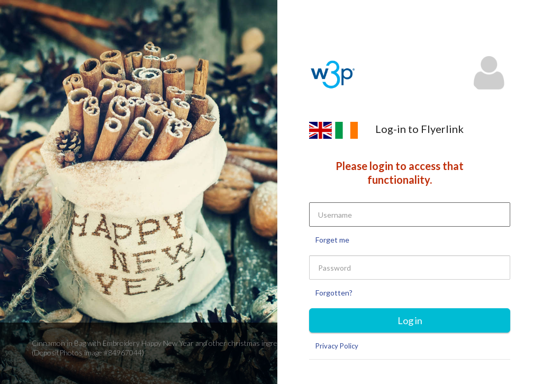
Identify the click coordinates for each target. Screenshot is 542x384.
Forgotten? (334, 292)
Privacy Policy (336, 346)
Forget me (332, 239)
